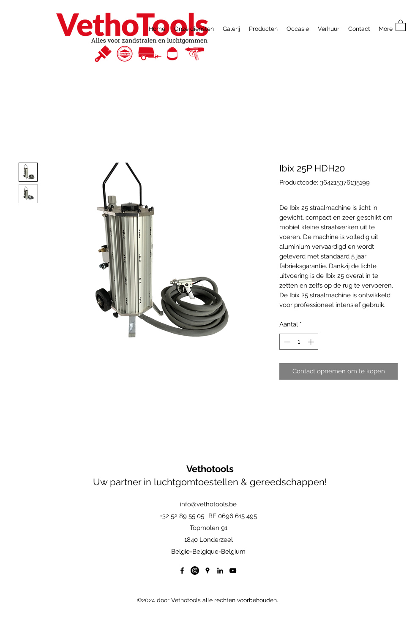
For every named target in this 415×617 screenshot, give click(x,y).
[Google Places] (207, 570)
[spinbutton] (299, 342)
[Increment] (311, 342)
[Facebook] (182, 570)
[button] (401, 25)
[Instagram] (195, 570)
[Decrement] (286, 342)
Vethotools (210, 468)
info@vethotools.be (208, 504)
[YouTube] (233, 570)
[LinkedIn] (220, 570)
